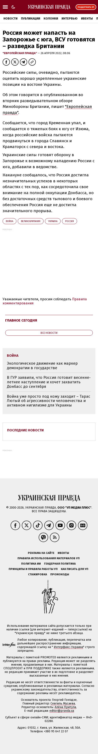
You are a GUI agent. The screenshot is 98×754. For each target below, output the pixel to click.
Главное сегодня (21, 320)
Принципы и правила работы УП (33, 569)
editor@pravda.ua (61, 711)
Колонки (51, 18)
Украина (52, 221)
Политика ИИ (31, 563)
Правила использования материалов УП (48, 558)
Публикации (30, 18)
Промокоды (59, 574)
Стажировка (37, 574)
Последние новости (25, 430)
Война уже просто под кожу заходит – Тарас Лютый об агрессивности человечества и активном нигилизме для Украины (48, 401)
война (9, 221)
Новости (10, 18)
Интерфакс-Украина (68, 647)
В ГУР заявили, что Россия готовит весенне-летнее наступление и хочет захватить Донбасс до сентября (49, 382)
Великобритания (30, 221)
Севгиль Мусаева (63, 703)
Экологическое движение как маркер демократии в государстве (42, 365)
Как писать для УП (74, 569)
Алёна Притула (65, 707)
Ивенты (87, 18)
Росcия (69, 221)
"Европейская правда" (20, 53)
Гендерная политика (60, 563)
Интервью (69, 18)
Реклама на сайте (41, 553)
